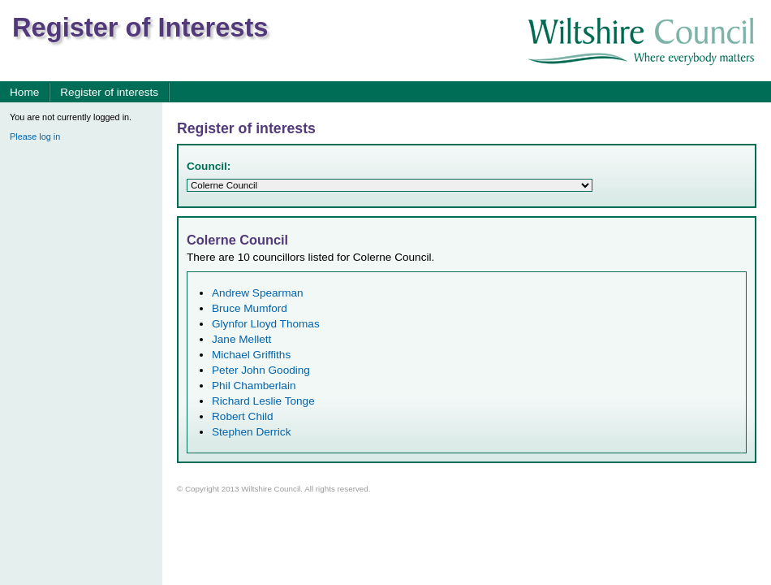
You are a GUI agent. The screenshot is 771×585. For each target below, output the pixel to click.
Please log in (35, 136)
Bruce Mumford (249, 308)
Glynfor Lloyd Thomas (266, 324)
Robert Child (243, 416)
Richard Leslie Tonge (263, 401)
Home (24, 92)
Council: (208, 166)
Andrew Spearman (258, 293)
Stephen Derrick (251, 432)
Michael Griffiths (251, 355)
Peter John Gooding (261, 370)
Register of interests (109, 92)
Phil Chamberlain (254, 385)
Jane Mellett (241, 339)
